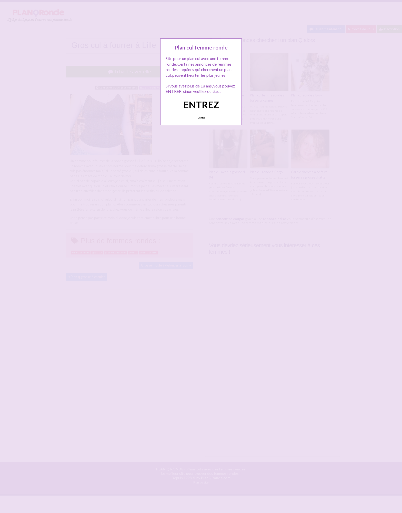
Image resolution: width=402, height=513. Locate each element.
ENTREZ (201, 104)
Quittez (201, 117)
